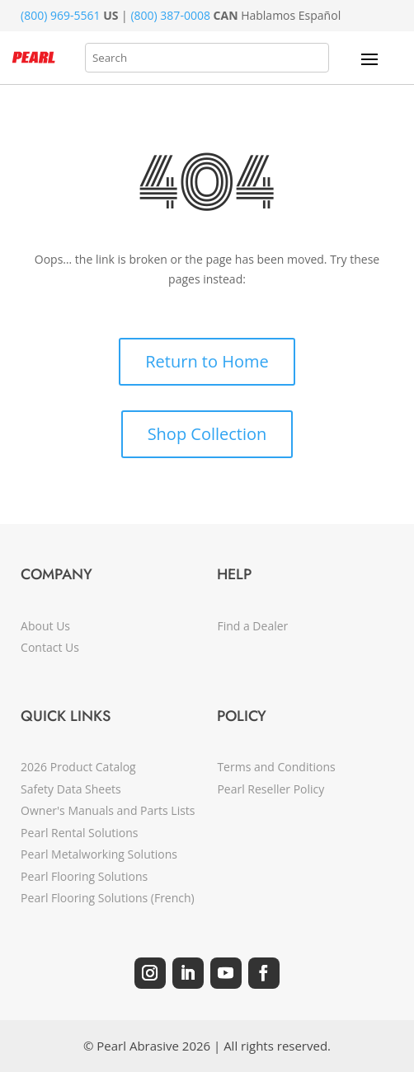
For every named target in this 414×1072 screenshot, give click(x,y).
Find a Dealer (252, 626)
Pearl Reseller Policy (270, 789)
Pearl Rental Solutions (79, 832)
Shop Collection (207, 434)
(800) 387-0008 (169, 15)
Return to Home (206, 361)
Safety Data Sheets (71, 789)
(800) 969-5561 (60, 15)
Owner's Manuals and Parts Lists (108, 810)
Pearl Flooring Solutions (84, 876)
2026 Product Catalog (78, 767)
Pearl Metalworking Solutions (99, 854)
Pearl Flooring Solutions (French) (108, 898)
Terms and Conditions (276, 767)
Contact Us (50, 647)
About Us (45, 626)
